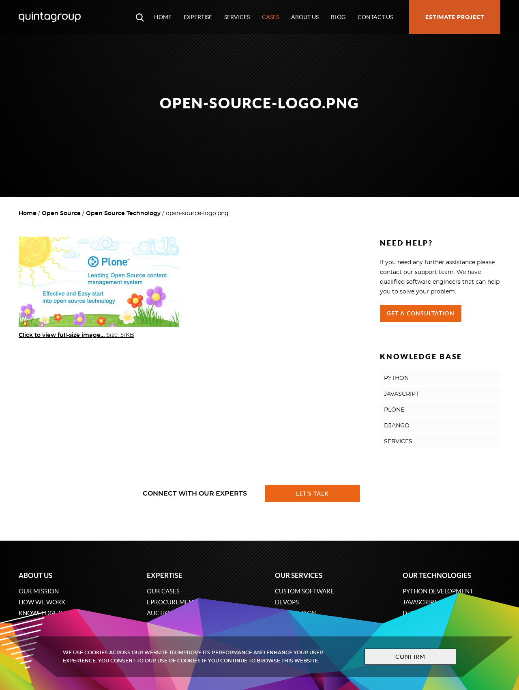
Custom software (304, 591)
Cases (270, 17)
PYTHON (396, 378)
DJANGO (397, 426)
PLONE (394, 410)
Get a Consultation (421, 313)
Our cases (163, 591)
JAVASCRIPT (401, 394)
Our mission (39, 591)
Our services (298, 575)
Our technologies (437, 575)
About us (305, 17)
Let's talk (312, 493)
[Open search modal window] (140, 17)
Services (237, 17)
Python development (438, 591)
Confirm (410, 656)
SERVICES (398, 441)
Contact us (375, 17)
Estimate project (454, 17)
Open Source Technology (123, 213)
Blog (338, 17)
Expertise (198, 17)
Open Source (61, 213)
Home (163, 17)
